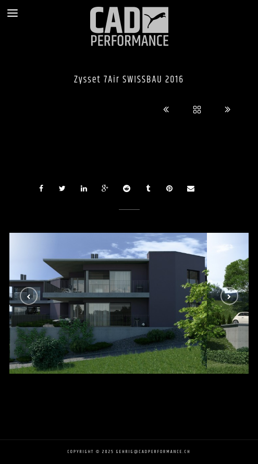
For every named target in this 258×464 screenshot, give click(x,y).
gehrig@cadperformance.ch (153, 451)
